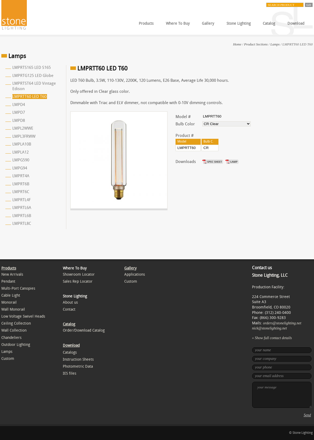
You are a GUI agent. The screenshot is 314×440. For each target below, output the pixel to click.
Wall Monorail (13, 309)
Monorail (9, 302)
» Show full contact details (272, 338)
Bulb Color (185, 124)
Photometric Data (78, 366)
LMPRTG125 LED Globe (32, 75)
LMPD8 (18, 120)
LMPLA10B (21, 144)
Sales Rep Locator (78, 281)
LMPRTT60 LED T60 (29, 96)
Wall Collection (14, 330)
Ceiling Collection (16, 323)
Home (237, 44)
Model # (183, 116)
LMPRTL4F (21, 199)
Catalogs (70, 352)
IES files (69, 373)
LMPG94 (19, 168)
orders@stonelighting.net (282, 323)
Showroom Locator (79, 274)
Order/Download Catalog (84, 330)
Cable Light (10, 295)
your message (282, 395)
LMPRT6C (20, 191)
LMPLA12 (20, 152)
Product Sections (256, 44)
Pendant (8, 281)
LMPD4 (18, 104)
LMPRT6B (20, 184)
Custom (7, 358)
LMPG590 (20, 160)
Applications (134, 274)
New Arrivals (12, 274)
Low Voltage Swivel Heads (23, 316)
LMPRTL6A (21, 207)
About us (70, 302)
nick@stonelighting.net (269, 328)
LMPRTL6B (21, 215)
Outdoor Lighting (15, 344)
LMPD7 (18, 112)
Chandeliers (11, 337)
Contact (69, 309)
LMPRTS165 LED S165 (31, 67)
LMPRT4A (20, 175)
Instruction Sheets (78, 359)
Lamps (275, 44)
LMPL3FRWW (23, 136)
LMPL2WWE (22, 128)
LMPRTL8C (21, 223)
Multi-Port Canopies (18, 288)
